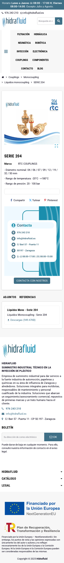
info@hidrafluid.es (32, 12)
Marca (8, 163)
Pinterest (51, 200)
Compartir (18, 200)
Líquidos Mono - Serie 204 (22, 310)
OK (53, 437)
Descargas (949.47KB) (21, 320)
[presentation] (28, 462)
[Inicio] (3, 77)
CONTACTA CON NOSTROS (32, 280)
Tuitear (34, 200)
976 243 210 (10, 12)
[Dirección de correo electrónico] (23, 437)
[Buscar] (49, 21)
